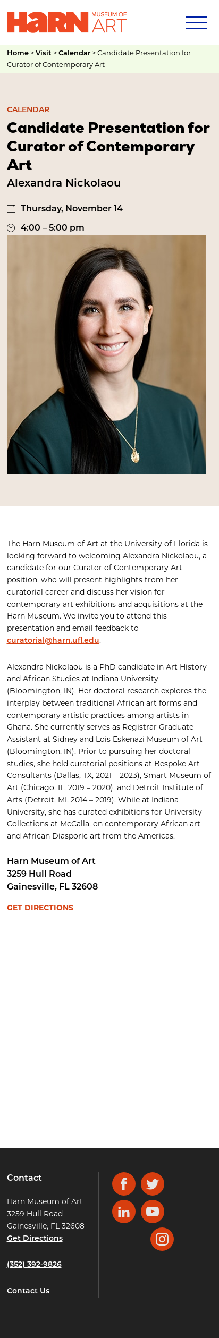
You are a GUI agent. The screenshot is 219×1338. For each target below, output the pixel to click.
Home (18, 53)
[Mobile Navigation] (195, 22)
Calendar (74, 53)
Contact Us (28, 1291)
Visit (44, 53)
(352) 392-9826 (34, 1265)
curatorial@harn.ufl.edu (53, 641)
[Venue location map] (110, 1020)
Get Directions (40, 907)
